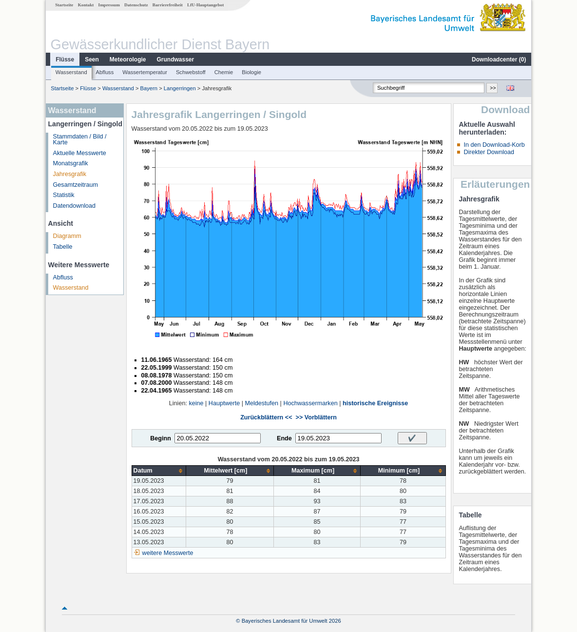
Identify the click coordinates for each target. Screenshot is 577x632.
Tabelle (63, 246)
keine (196, 403)
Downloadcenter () (499, 59)
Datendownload (74, 205)
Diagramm (67, 236)
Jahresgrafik (70, 174)
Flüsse (65, 59)
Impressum (109, 4)
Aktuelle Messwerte (79, 153)
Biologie (251, 72)
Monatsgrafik (70, 163)
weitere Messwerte (167, 553)
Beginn (160, 438)
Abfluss (105, 72)
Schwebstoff (191, 72)
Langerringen (180, 88)
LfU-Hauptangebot (205, 4)
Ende (284, 438)
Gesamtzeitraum (75, 184)
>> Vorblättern (316, 417)
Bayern (148, 88)
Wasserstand (71, 72)
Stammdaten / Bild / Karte (80, 139)
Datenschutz (136, 4)
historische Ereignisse (375, 403)
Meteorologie (128, 59)
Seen (92, 59)
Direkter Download (488, 152)
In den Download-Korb (493, 144)
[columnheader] (159, 471)
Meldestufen (261, 403)
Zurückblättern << (266, 417)
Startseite (64, 4)
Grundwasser (175, 59)
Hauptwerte (224, 403)
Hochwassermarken (310, 403)
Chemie (223, 72)
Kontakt (86, 4)
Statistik (64, 195)
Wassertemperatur (144, 72)
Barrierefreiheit (168, 4)
